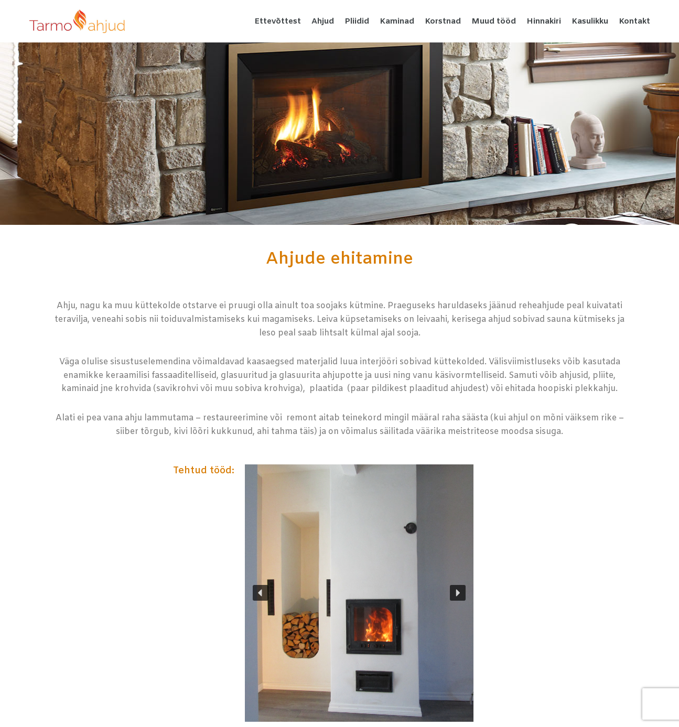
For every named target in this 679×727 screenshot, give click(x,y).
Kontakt (634, 21)
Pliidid (356, 21)
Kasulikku (590, 21)
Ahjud (322, 21)
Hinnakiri (543, 21)
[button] (260, 593)
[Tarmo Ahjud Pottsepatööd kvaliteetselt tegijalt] (77, 21)
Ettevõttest (277, 21)
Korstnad (443, 21)
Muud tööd (493, 21)
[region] (359, 593)
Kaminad (397, 21)
